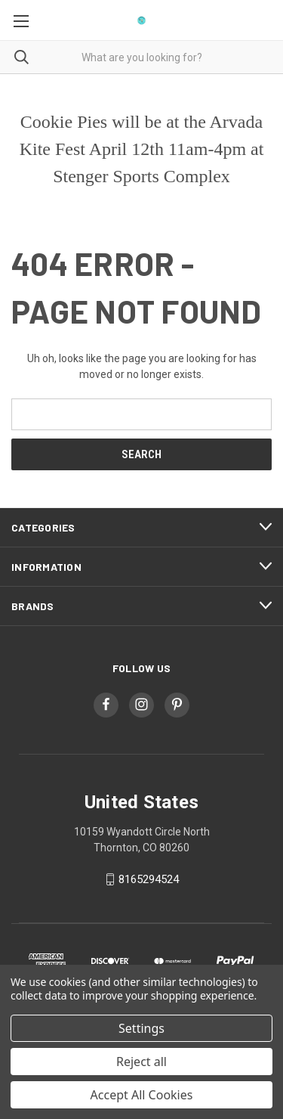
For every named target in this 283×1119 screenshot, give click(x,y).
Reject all (141, 1061)
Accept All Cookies (142, 1094)
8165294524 (148, 879)
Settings (141, 1028)
